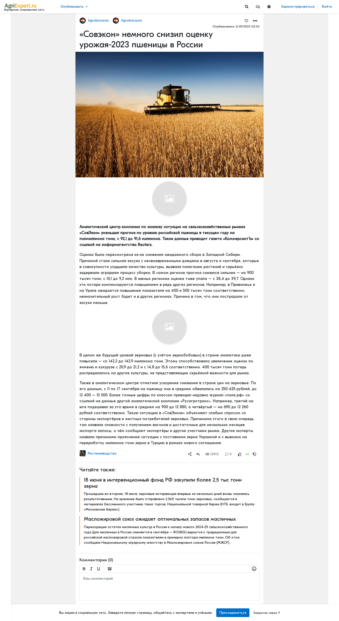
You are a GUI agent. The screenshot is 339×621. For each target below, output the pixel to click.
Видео (11, 36)
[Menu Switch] (28, 616)
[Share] (190, 454)
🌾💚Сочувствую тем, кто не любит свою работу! (311, 43)
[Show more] (33, 114)
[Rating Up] (240, 454)
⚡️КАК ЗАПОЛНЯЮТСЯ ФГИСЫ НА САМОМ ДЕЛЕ (311, 225)
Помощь (12, 606)
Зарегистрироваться (298, 6)
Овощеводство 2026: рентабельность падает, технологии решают (311, 82)
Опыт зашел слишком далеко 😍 (311, 356)
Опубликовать (72, 6)
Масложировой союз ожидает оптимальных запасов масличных (160, 519)
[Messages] (258, 6)
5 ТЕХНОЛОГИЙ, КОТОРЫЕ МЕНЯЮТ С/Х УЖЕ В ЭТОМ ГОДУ (311, 478)
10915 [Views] (212, 454)
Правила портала (19, 590)
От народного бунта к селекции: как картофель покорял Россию (311, 160)
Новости (13, 29)
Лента (11, 21)
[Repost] (198, 454)
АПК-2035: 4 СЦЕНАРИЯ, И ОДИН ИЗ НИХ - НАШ (311, 522)
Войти (327, 6)
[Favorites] (246, 20)
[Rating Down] (255, 454)
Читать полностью (300, 187)
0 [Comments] (228, 454)
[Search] (247, 6)
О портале (14, 595)
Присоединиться (232, 613)
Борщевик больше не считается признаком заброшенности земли (311, 110)
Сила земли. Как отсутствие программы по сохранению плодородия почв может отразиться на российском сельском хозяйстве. (311, 192)
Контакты (13, 600)
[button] (258, 6)
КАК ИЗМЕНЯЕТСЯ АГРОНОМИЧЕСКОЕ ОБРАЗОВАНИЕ (311, 555)
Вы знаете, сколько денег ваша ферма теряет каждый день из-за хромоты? (311, 408)
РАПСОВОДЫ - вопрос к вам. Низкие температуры (311, 281)
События (13, 44)
